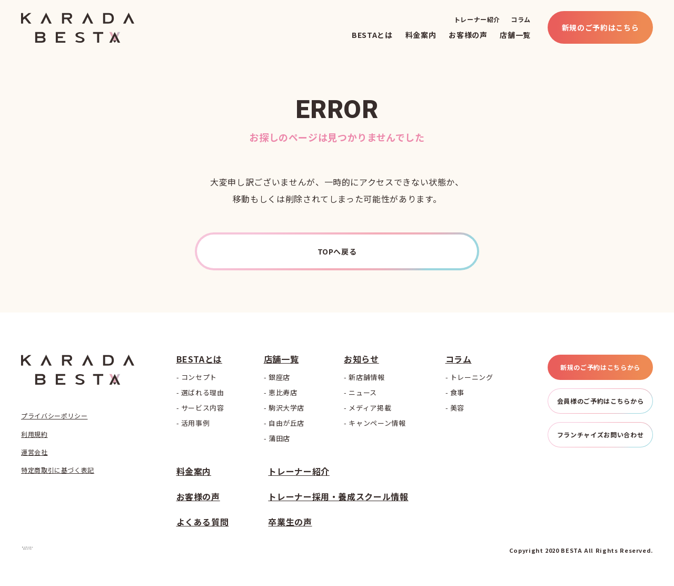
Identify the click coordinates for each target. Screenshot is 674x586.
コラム (521, 19)
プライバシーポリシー (54, 416)
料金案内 (421, 35)
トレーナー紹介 (477, 19)
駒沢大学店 (286, 407)
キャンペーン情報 (377, 422)
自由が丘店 (286, 422)
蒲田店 (279, 438)
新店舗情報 (366, 377)
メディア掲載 (370, 407)
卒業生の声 (290, 521)
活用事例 (195, 422)
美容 (457, 407)
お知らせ (361, 359)
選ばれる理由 (202, 392)
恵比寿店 (283, 392)
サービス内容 (202, 407)
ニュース (363, 392)
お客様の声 (468, 35)
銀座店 (279, 377)
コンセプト (199, 377)
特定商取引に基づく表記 (57, 470)
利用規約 (34, 434)
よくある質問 (202, 521)
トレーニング (471, 377)
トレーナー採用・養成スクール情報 (338, 496)
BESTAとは (372, 35)
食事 (457, 392)
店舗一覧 (515, 35)
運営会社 (34, 452)
